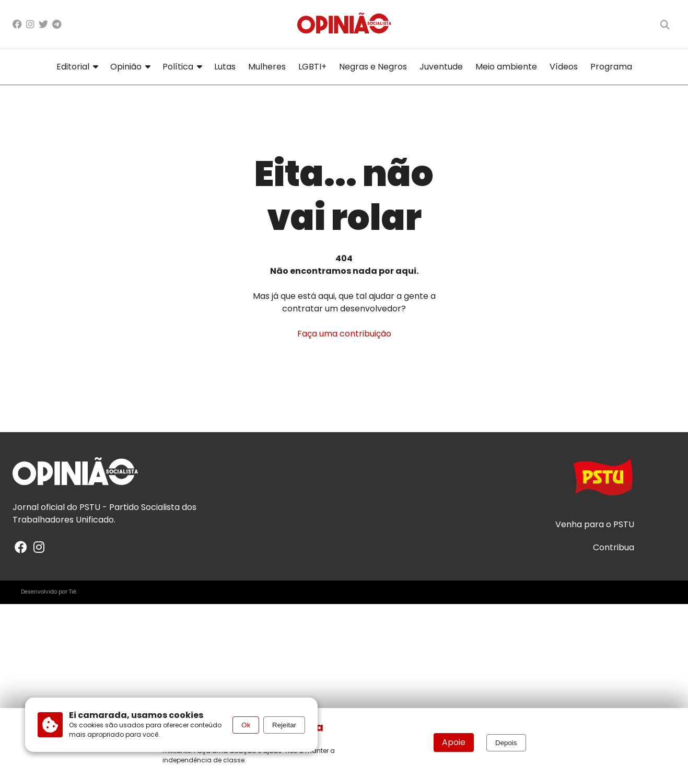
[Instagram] (30, 24)
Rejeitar (284, 725)
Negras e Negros (373, 67)
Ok (245, 725)
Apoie (453, 742)
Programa (611, 67)
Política (182, 67)
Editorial (77, 67)
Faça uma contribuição (344, 334)
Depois (506, 743)
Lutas (225, 67)
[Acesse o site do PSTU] (603, 482)
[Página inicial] (344, 24)
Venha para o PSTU (594, 524)
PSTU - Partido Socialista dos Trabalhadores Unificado (104, 513)
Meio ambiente (506, 67)
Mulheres (267, 67)
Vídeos (564, 67)
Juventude (441, 67)
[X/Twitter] (43, 24)
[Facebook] (17, 24)
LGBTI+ (312, 67)
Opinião (130, 67)
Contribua (613, 547)
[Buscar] (665, 24)
